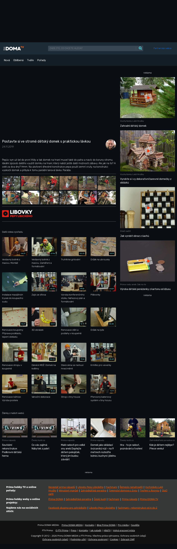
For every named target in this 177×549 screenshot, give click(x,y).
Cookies (114, 539)
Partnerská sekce (162, 48)
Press (73, 530)
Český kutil (100, 499)
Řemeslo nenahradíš (131, 487)
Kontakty (89, 525)
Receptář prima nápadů (61, 487)
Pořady (41, 60)
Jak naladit (95, 530)
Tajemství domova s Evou (123, 490)
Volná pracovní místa (124, 530)
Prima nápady (129, 499)
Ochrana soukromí (98, 539)
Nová (7, 60)
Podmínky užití (78, 539)
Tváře (30, 60)
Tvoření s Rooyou (149, 490)
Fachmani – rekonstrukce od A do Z (137, 507)
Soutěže (135, 525)
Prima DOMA (55, 499)
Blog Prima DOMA (106, 525)
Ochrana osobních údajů (55, 539)
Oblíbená (18, 60)
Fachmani (111, 487)
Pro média (123, 525)
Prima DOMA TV (149, 499)
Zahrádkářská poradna (93, 490)
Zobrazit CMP (128, 539)
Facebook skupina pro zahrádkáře (67, 507)
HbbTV (107, 530)
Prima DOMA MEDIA (72, 525)
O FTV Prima (61, 530)
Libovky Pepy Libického (91, 487)
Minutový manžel (68, 490)
